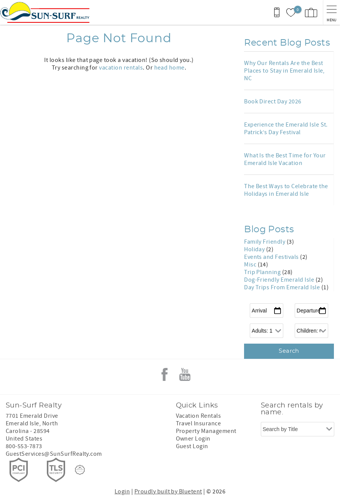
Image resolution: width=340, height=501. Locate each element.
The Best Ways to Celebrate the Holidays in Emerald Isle (286, 190)
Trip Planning (263, 272)
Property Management (206, 431)
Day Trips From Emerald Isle (282, 287)
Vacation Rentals (198, 416)
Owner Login (193, 438)
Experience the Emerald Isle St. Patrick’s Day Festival (286, 128)
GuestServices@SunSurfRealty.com (54, 454)
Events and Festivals (272, 257)
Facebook (164, 374)
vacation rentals (121, 67)
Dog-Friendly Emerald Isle (279, 280)
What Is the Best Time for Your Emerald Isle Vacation (285, 159)
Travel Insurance (198, 423)
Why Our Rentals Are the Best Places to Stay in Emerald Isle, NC (284, 70)
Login (122, 491)
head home (169, 67)
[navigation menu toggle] (331, 12)
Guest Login (192, 446)
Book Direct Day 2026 (273, 101)
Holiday (255, 249)
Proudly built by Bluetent (168, 491)
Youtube (184, 374)
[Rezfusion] (80, 470)
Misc (250, 264)
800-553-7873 (24, 446)
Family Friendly (265, 242)
